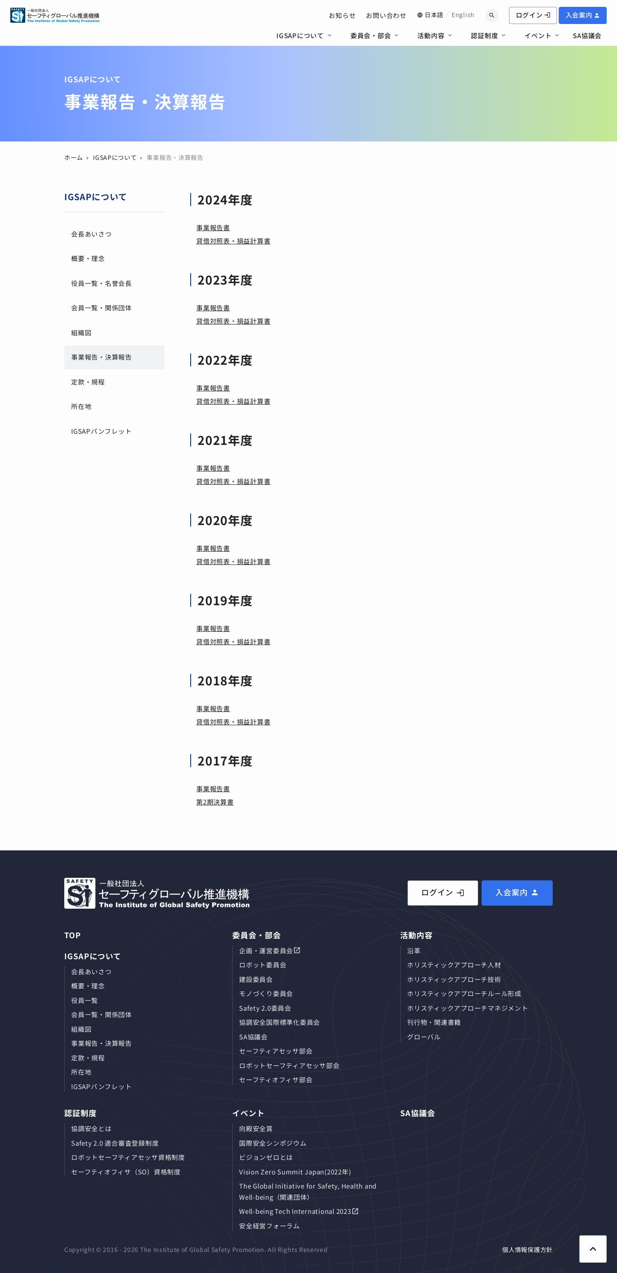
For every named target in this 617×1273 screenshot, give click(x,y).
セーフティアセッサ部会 (275, 1050)
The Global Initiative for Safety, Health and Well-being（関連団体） (308, 1191)
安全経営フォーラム (269, 1225)
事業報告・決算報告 (101, 356)
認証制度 (484, 35)
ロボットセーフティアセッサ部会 (289, 1065)
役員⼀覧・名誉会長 (101, 283)
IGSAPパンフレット (101, 430)
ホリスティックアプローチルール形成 (464, 993)
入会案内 (579, 14)
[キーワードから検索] (492, 15)
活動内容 (430, 35)
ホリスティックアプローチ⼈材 (454, 964)
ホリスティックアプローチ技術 (454, 979)
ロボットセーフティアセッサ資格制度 (128, 1157)
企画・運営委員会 (266, 950)
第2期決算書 (215, 801)
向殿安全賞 (256, 1128)
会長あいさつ (91, 233)
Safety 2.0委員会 (265, 1007)
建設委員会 (256, 979)
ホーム (73, 157)
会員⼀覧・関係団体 (101, 307)
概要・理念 (88, 258)
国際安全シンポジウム (273, 1142)
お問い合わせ (386, 15)
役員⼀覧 (84, 1000)
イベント (537, 35)
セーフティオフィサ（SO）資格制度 (126, 1171)
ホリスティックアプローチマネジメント (467, 1007)
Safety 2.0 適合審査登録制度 (115, 1142)
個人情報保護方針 (527, 1249)
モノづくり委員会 (266, 993)
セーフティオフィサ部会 (275, 1079)
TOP (72, 934)
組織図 (81, 332)
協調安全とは (91, 1128)
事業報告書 (213, 227)
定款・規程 (88, 381)
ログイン (533, 14)
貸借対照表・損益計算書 (233, 240)
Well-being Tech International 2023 (295, 1211)
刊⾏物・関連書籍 (434, 1022)
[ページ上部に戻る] (593, 1249)
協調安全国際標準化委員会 (279, 1022)
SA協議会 (587, 35)
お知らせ (342, 15)
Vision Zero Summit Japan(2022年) (295, 1171)
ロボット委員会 (262, 964)
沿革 (414, 950)
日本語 (434, 14)
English (463, 15)
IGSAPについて (300, 35)
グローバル (424, 1036)
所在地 (81, 406)
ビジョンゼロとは (266, 1157)
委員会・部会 (370, 35)
